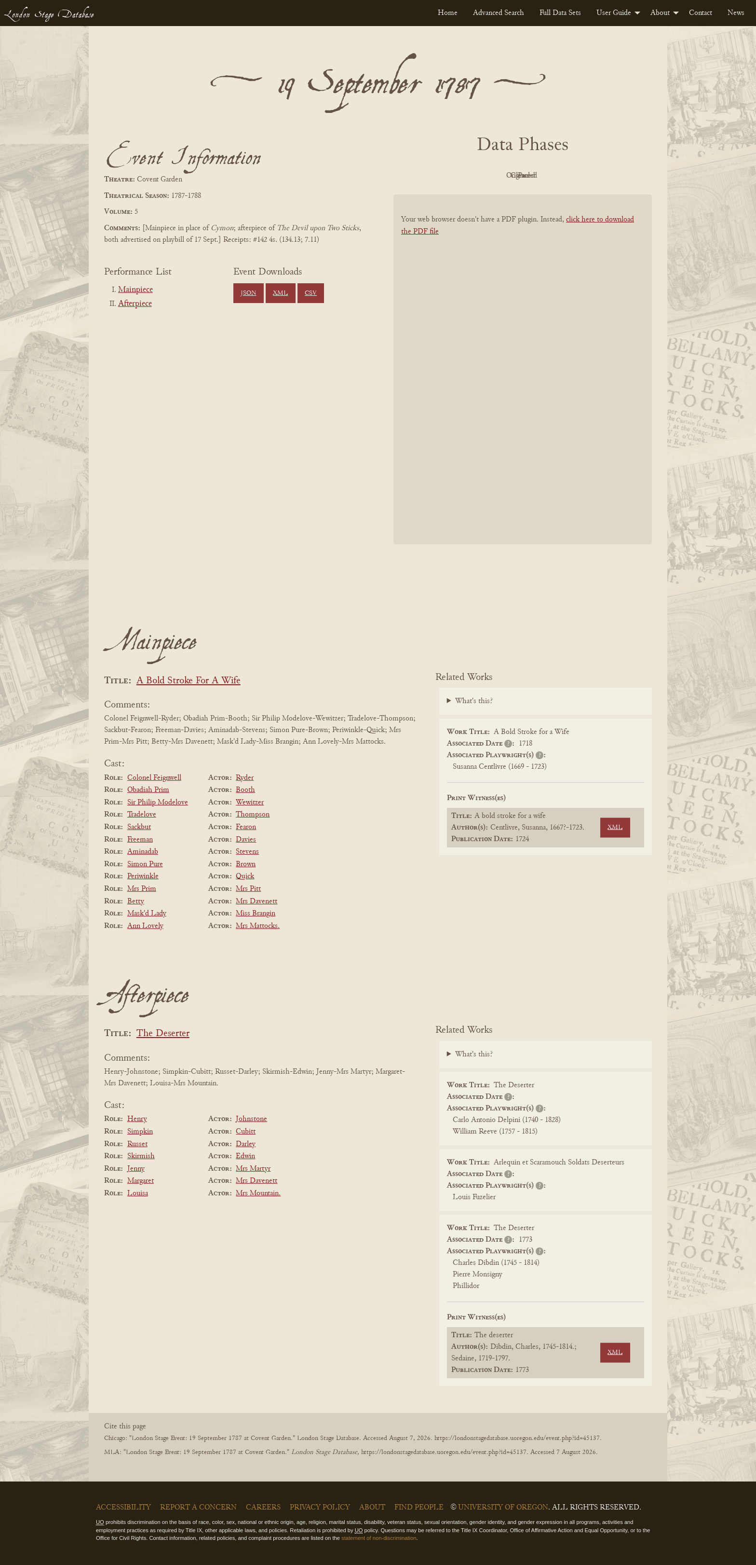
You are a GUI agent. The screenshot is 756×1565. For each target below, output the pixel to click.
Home (448, 13)
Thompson (253, 814)
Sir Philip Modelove (157, 802)
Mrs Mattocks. (258, 926)
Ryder (245, 778)
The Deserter (162, 1034)
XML (280, 293)
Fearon (246, 827)
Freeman (140, 840)
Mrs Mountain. (258, 1193)
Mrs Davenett (256, 901)
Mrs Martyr (253, 1169)
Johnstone (251, 1119)
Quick (245, 876)
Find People (419, 1507)
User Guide (613, 13)
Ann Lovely (145, 926)
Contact (700, 13)
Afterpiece (135, 304)
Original (494, 176)
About (660, 13)
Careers (263, 1507)
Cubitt (246, 1132)
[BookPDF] (522, 382)
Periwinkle (143, 876)
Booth (245, 790)
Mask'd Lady (146, 913)
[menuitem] (447, 13)
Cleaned (547, 176)
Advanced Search (498, 13)
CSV (311, 293)
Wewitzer (250, 802)
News (736, 13)
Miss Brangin (255, 913)
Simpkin (140, 1132)
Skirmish (141, 1156)
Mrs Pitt (248, 889)
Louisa (137, 1193)
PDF (440, 176)
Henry (137, 1119)
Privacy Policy (320, 1507)
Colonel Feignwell (154, 778)
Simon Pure (145, 864)
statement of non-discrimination (378, 1538)
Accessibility (123, 1507)
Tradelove (141, 814)
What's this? (474, 701)
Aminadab (142, 852)
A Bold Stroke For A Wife (188, 681)
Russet (137, 1144)
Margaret (140, 1181)
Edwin (245, 1156)
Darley (246, 1144)
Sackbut (139, 827)
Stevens (247, 852)
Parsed (599, 176)
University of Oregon (503, 1507)
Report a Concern (198, 1507)
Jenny (136, 1169)
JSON (248, 293)
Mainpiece (135, 290)
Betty (135, 901)
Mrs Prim (141, 889)
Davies (246, 840)
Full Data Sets (560, 13)
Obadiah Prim (148, 790)
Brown (246, 864)
